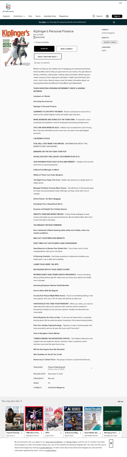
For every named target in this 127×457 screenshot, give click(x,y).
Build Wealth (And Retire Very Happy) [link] (92, 433)
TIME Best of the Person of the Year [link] (33, 433)
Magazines (63, 16)
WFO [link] (47, 433)
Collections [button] (19, 16)
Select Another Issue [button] (48, 57)
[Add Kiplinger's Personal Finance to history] (42, 63)
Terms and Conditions (54, 442)
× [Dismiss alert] (114, 22)
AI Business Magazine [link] (72, 433)
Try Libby (42, 22)
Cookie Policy (50, 450)
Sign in (117, 16)
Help (120, 3)
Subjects (6, 16)
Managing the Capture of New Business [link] (111, 433)
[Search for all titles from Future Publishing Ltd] (70, 368)
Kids (30, 16)
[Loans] (107, 16)
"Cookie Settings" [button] (45, 448)
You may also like (12, 401)
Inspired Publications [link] (13, 433)
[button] (97, 16)
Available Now (50, 16)
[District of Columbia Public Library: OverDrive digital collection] (8, 8)
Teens (38, 16)
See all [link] (121, 402)
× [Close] (111, 443)
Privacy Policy (71, 442)
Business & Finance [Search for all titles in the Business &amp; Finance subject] (110, 42)
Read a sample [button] (67, 49)
